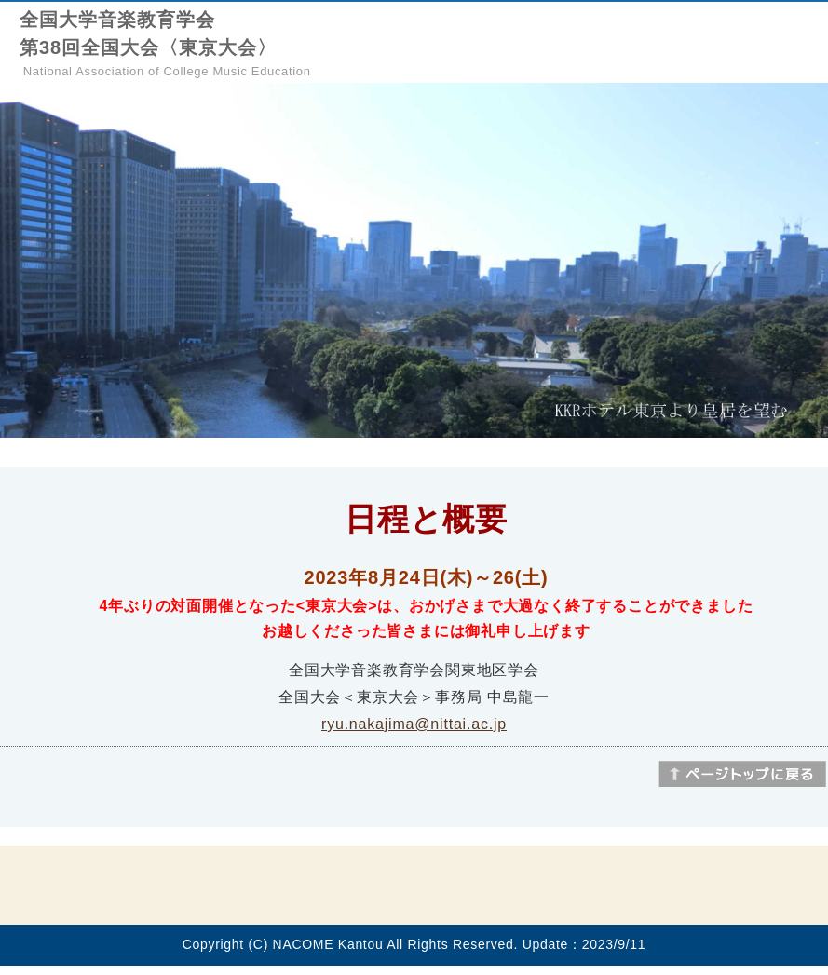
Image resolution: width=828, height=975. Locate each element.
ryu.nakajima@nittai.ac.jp (414, 724)
